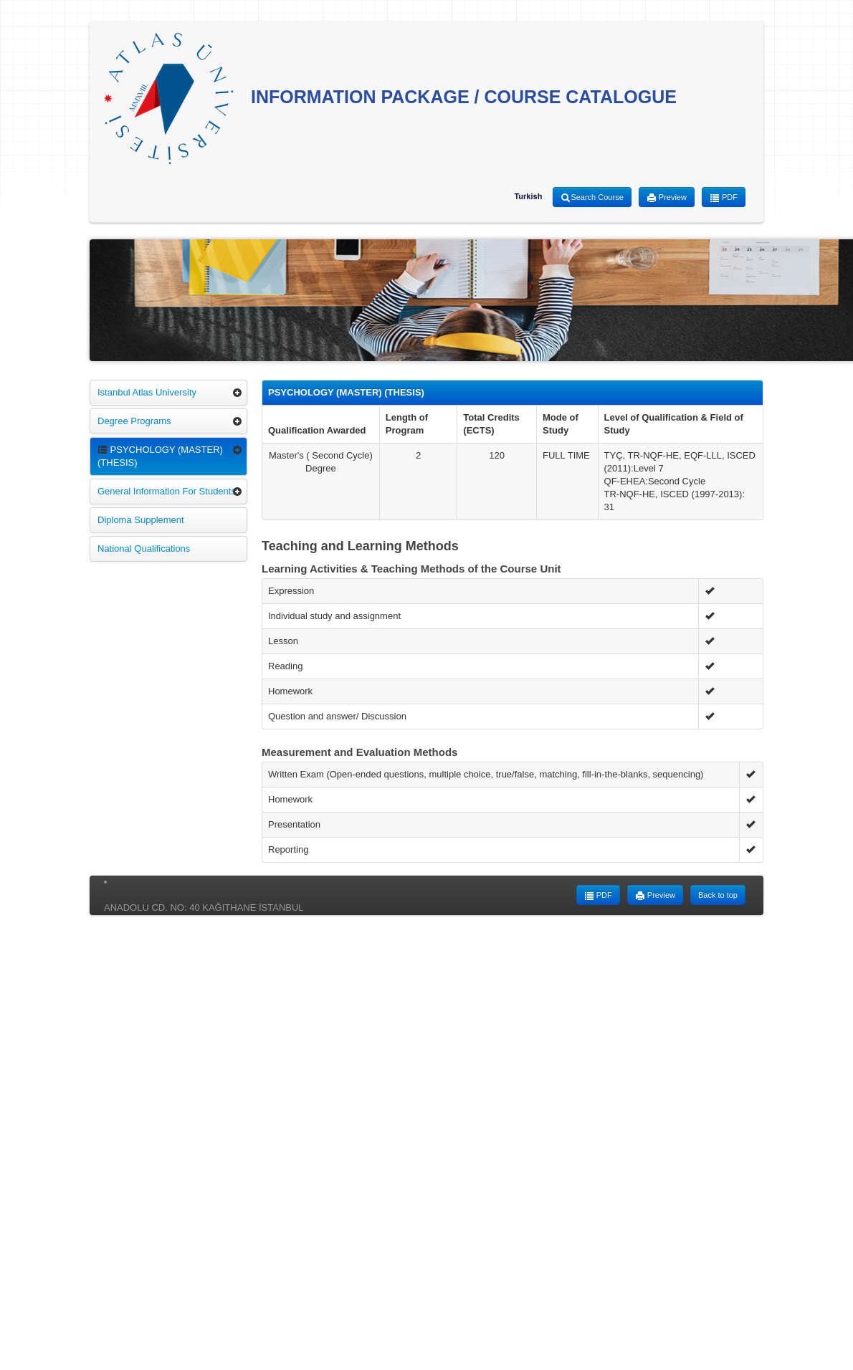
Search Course (592, 198)
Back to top (718, 895)
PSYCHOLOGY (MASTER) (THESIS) (160, 456)
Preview (667, 198)
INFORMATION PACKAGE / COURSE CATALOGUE (390, 98)
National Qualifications (143, 548)
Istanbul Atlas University (146, 392)
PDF (724, 198)
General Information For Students (166, 491)
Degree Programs (134, 421)
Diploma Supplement (140, 519)
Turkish (528, 196)
